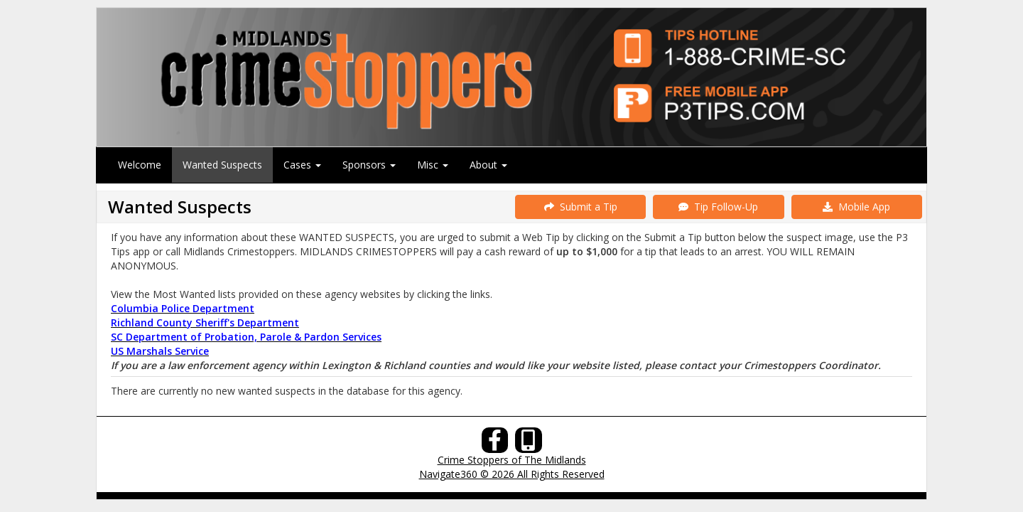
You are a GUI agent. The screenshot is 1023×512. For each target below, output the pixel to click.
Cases (302, 164)
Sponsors (369, 164)
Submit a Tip (580, 206)
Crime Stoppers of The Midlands (512, 459)
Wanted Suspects (222, 164)
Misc (432, 164)
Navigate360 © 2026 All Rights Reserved (512, 474)
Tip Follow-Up (718, 206)
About (488, 164)
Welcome (139, 164)
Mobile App (856, 206)
